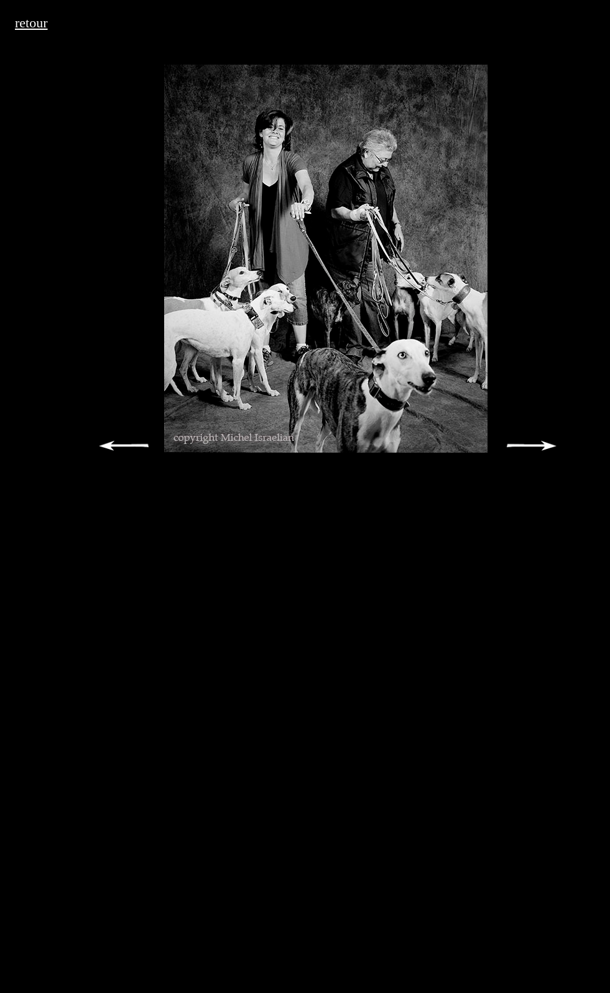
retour (31, 22)
